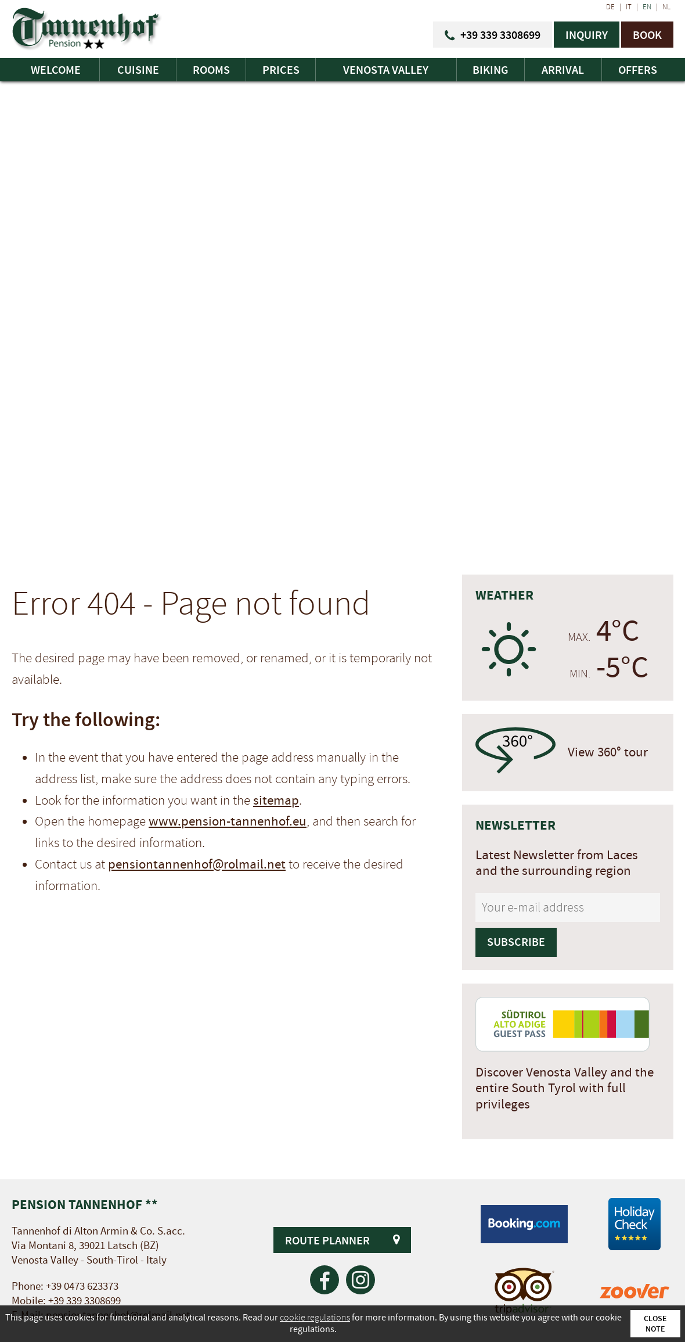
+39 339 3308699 (84, 1301)
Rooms (211, 70)
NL (666, 7)
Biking (491, 70)
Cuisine (138, 70)
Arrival (563, 70)
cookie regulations (315, 1317)
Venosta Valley (385, 70)
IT (629, 7)
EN (647, 7)
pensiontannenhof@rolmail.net (197, 864)
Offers (637, 70)
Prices (281, 70)
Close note (655, 1323)
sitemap (276, 800)
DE (610, 7)
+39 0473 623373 (82, 1286)
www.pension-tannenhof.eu (228, 821)
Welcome (56, 70)
